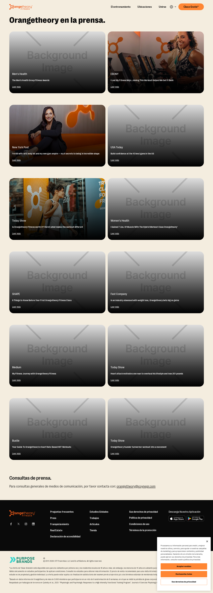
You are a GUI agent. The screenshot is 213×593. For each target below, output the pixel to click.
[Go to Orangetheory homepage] (21, 7)
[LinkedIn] (33, 524)
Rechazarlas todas (184, 574)
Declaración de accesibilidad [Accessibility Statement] (65, 536)
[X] (18, 524)
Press (53, 518)
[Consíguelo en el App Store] (177, 518)
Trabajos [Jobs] (94, 518)
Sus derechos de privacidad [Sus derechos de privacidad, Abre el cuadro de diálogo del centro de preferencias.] (184, 582)
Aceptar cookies (184, 566)
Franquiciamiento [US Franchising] (59, 524)
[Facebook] (11, 524)
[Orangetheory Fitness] (22, 513)
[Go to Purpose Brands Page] (22, 560)
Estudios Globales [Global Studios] (99, 511)
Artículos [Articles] (94, 524)
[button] (173, 7)
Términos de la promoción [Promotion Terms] (142, 530)
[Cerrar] (207, 541)
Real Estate (56, 530)
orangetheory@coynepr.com (136, 486)
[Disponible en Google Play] (195, 518)
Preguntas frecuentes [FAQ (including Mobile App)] (62, 511)
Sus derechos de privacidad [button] (143, 511)
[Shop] (93, 530)
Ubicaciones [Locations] (144, 6)
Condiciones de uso (139, 524)
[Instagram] (26, 524)
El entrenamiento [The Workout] (121, 6)
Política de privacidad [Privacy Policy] (140, 517)
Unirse (162, 6)
